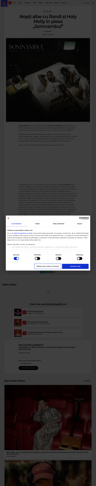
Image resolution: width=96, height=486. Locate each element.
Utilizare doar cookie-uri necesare (47, 266)
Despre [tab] (79, 223)
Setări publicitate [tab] (58, 223)
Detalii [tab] (37, 223)
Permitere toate (75, 266)
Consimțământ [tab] (16, 223)
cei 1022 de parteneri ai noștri (22, 233)
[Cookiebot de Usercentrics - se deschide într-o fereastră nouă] (80, 218)
